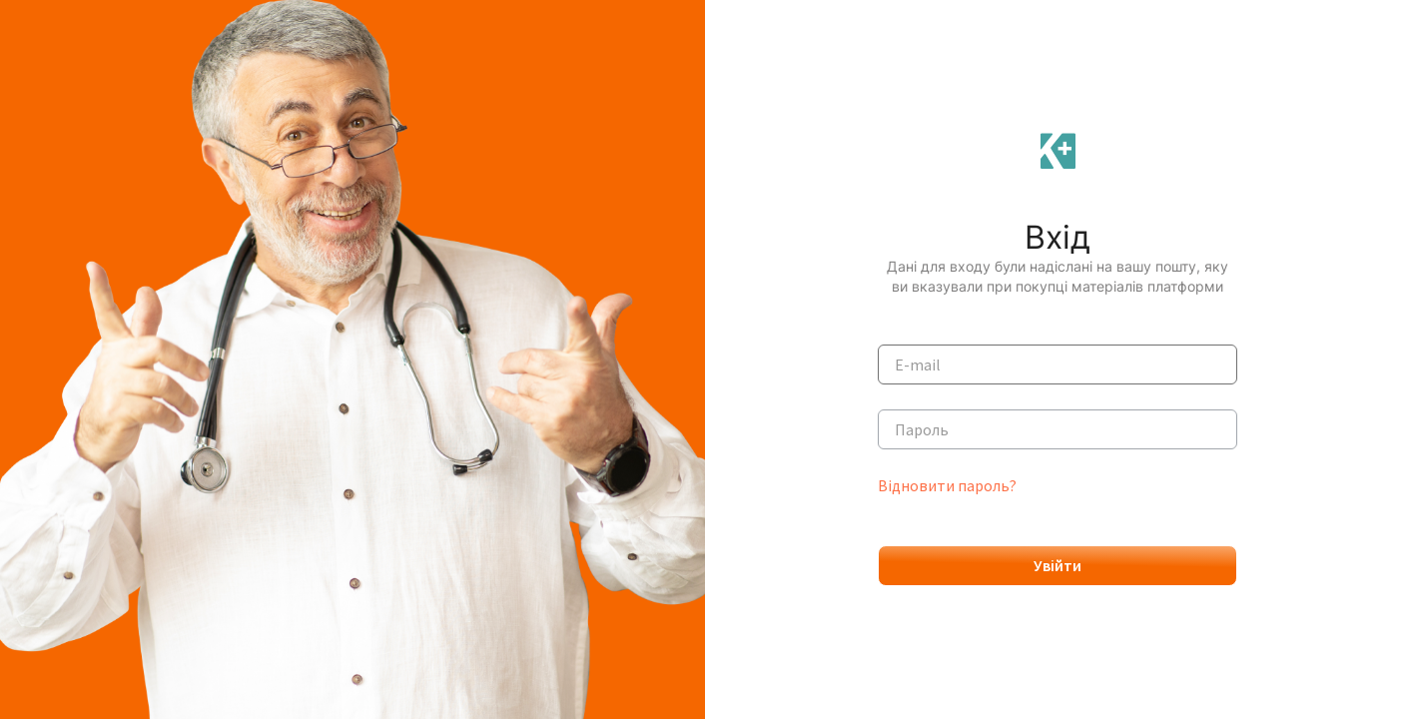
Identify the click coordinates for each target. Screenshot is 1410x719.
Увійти (1057, 565)
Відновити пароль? (947, 485)
